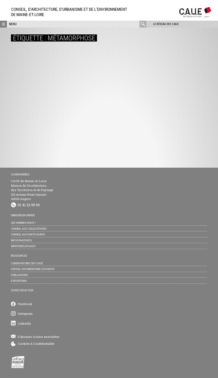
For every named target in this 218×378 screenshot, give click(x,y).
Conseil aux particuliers (28, 234)
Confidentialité (43, 344)
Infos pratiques (21, 240)
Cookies (24, 344)
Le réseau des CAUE (166, 24)
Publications (19, 275)
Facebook (25, 304)
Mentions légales (23, 246)
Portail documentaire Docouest (32, 269)
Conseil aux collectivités (28, 228)
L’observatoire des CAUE (27, 263)
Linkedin (24, 323)
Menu (13, 24)
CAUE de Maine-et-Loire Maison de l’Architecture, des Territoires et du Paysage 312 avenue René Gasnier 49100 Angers (32, 190)
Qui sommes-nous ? (23, 222)
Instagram (25, 313)
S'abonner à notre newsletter (39, 337)
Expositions (19, 280)
